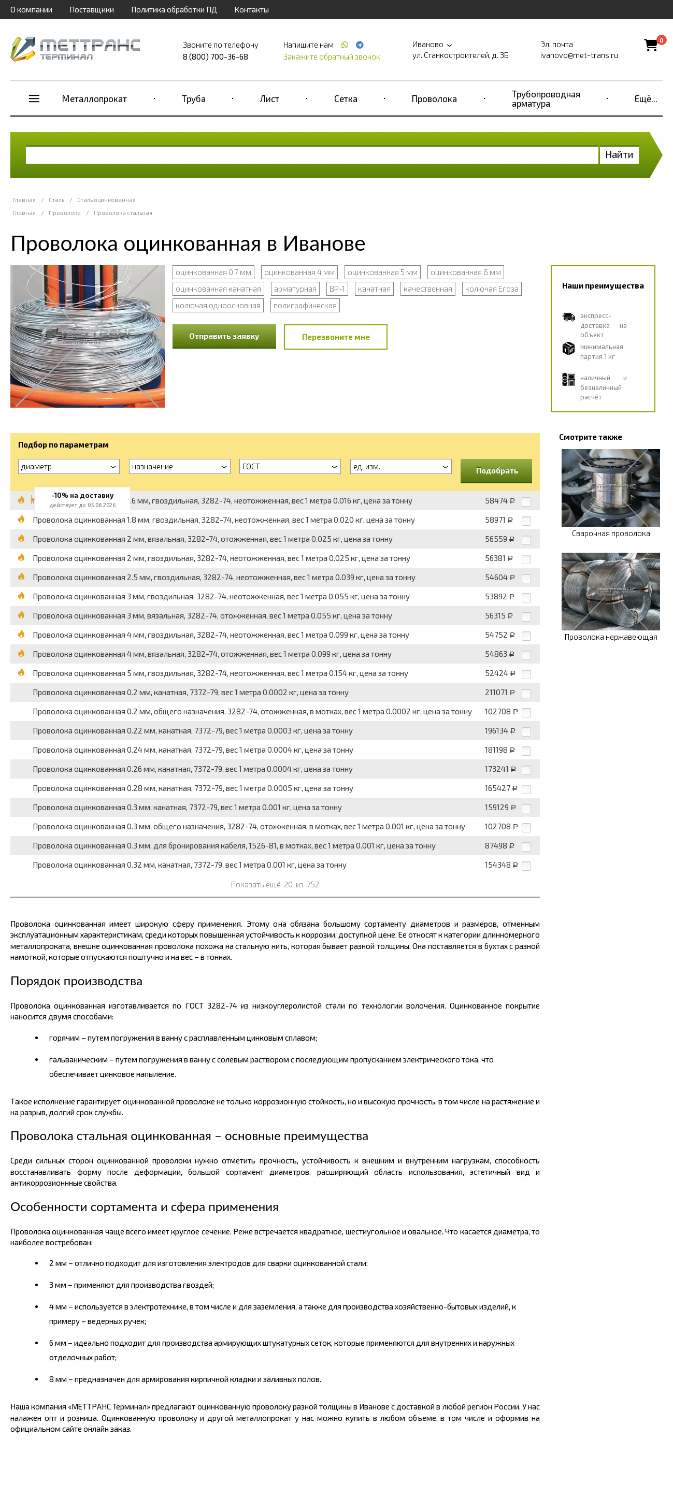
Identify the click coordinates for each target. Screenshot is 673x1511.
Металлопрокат (94, 98)
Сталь (56, 199)
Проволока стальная (123, 212)
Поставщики (91, 9)
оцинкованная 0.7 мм (213, 272)
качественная (428, 288)
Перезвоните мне (336, 336)
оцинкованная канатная (218, 288)
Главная (24, 199)
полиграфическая (305, 305)
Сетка (345, 98)
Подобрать (497, 470)
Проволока (434, 98)
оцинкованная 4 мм (299, 272)
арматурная (295, 288)
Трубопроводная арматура (546, 98)
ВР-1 (337, 288)
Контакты (251, 9)
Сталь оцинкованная (106, 199)
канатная (374, 288)
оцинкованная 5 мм (383, 272)
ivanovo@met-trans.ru (579, 55)
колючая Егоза (492, 288)
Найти (619, 154)
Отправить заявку (224, 335)
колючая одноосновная (218, 305)
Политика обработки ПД (174, 9)
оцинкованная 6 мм (466, 272)
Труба (194, 98)
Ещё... (646, 98)
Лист (269, 98)
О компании (31, 9)
